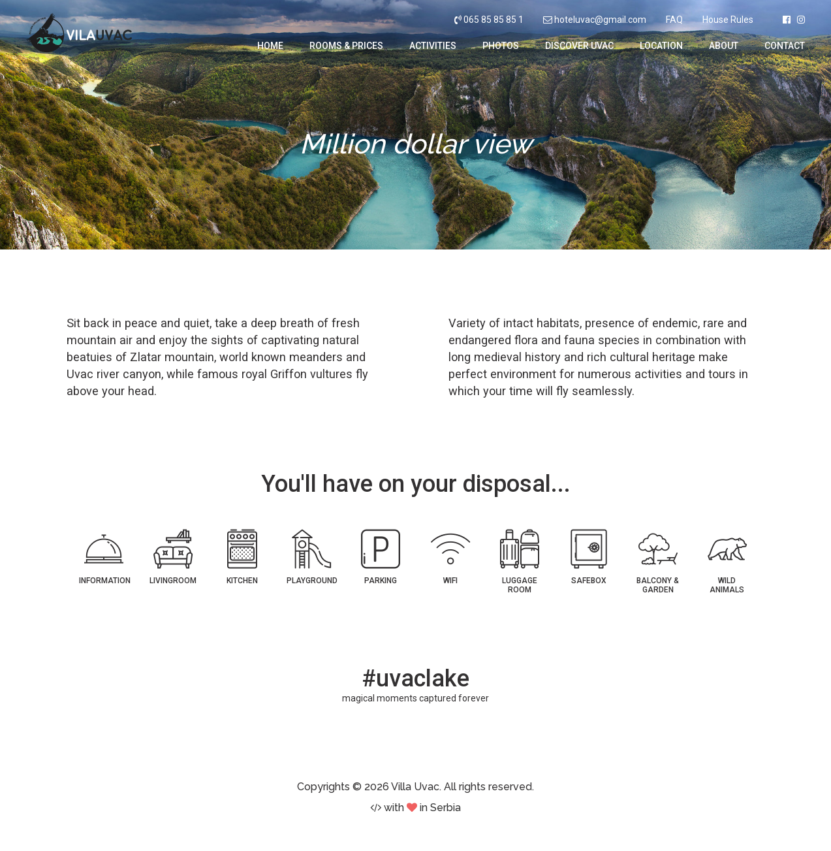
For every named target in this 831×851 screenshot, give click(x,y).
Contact (784, 45)
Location (661, 45)
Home (270, 45)
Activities (432, 45)
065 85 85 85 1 (489, 19)
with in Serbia (415, 807)
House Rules (727, 19)
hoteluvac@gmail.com (600, 19)
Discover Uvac (579, 45)
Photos (500, 45)
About (723, 45)
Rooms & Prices (346, 45)
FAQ (674, 19)
